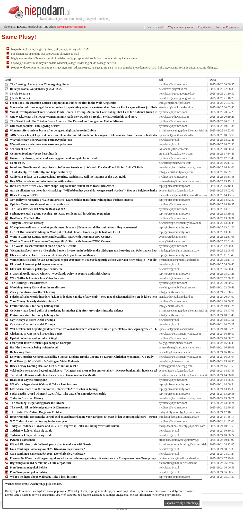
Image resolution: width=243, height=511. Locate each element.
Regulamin (204, 27)
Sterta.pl (121, 509)
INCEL (21, 26)
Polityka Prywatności (228, 27)
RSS (45, 26)
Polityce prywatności (167, 494)
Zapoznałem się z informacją (182, 503)
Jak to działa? (155, 27)
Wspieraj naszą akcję (180, 27)
